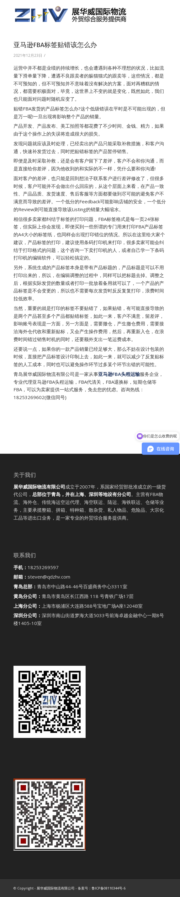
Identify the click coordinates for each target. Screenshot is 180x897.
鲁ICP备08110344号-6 (108, 888)
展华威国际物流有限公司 (56, 888)
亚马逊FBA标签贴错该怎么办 (55, 45)
